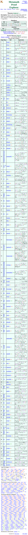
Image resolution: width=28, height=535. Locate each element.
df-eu (15, 496)
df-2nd (10, 512)
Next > (26, 2)
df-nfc (11, 498)
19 (4, 107)
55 (4, 275)
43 (4, 274)
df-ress (8, 522)
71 (4, 348)
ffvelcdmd (9, 289)
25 (4, 157)
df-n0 (19, 519)
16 (4, 98)
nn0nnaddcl (9, 338)
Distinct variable (7, 31)
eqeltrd (8, 330)
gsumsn (8, 300)
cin (20, 471)
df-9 (14, 519)
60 (4, 293)
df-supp (15, 512)
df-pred (16, 507)
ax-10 (9, 484)
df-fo (10, 509)
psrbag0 (8, 417)
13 (4, 151)
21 (4, 111)
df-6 (2, 519)
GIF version (25, 10)
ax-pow (15, 485)
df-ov (7, 511)
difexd (8, 171)
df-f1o (14, 509)
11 (3, 80)
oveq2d (8, 80)
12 (5, 165)
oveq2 (8, 48)
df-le (15, 516)
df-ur (16, 528)
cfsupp (21, 476)
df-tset (6, 524)
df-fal (18, 495)
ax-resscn (11, 486)
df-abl (6, 528)
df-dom (14, 514)
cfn (13, 476)
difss (8, 220)
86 (4, 406)
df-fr (16, 505)
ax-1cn (17, 486)
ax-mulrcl (21, 488)
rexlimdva (9, 371)
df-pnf (20, 515)
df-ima (11, 507)
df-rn (2, 507)
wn (8, 469)
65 (4, 316)
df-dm (23, 506)
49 (4, 230)
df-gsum (6, 525)
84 (4, 410)
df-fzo (16, 520)
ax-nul (10, 485)
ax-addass (9, 489)
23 (4, 117)
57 (4, 282)
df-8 (10, 519)
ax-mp (8, 229)
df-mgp (11, 528)
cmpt (2, 473)
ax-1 (22, 482)
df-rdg (11, 513)
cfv (10, 475)
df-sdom (19, 514)
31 (4, 145)
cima (16, 473)
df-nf (2, 496)
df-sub (20, 516)
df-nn (6, 518)
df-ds (16, 524)
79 (4, 413)
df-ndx (22, 521)
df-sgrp (7, 526)
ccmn (5, 480)
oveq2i (8, 439)
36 (4, 206)
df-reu (12, 499)
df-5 (23, 518)
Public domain (17, 533)
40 (4, 195)
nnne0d (8, 353)
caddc (12, 477)
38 (4, 273)
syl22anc (9, 265)
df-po (8, 505)
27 (4, 132)
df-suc (10, 508)
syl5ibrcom (9, 461)
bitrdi (8, 410)
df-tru (14, 495)
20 (4, 108)
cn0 (21, 477)
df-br (5, 503)
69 (4, 331)
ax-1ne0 (7, 490)
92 (4, 428)
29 (4, 138)
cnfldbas (9, 85)
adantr (8, 61)
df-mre (11, 525)
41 (4, 196)
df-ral (24, 498)
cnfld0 (8, 87)
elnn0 (8, 311)
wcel (7, 470)
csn (9, 472)
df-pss (2, 501)
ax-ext (22, 484)
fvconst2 (9, 399)
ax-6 (17, 483)
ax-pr (20, 485)
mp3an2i (9, 306)
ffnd (7, 105)
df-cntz (18, 527)
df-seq (21, 520)
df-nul (7, 501)
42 (4, 200)
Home (5, 9)
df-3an (9, 495)
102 (4, 465)
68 (4, 326)
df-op (6, 502)
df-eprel (2, 505)
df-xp (5, 506)
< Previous (24, 1)
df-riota (2, 511)
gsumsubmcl (10, 272)
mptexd (8, 206)
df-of (22, 511)
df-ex (23, 495)
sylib (8, 315)
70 (4, 347)
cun (16, 471)
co (20, 475)
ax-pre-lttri (13, 491)
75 (5, 367)
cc (2, 477)
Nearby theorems (24, 3)
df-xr (6, 516)
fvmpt (8, 58)
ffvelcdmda (9, 114)
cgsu (2, 479)
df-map (5, 514)
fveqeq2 (8, 458)
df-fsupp (6, 515)
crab (2, 471)
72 (4, 353)
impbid (8, 464)
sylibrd (8, 414)
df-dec (2, 520)
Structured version (24, 9)
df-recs (6, 513)
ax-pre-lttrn (20, 491)
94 (4, 454)
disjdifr (8, 135)
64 (4, 330)
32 (4, 148)
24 (4, 121)
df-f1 (6, 509)
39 (4, 194)
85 (4, 402)
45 (4, 214)
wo (23, 469)
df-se (20, 505)
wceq (2, 470)
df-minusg (7, 527)
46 (4, 263)
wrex (21, 470)
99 (4, 455)
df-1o (16, 513)
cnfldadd (9, 90)
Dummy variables (5, 37)
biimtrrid (9, 367)
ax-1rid (12, 490)
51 (4, 247)
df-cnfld (7, 529)
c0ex (8, 382)
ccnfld (17, 480)
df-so (12, 505)
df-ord (21, 507)
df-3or (5, 495)
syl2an (8, 195)
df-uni (11, 502)
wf (6, 475)
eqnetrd (8, 359)
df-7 (6, 519)
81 (4, 387)
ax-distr (21, 489)
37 (4, 179)
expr (8, 363)
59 (4, 289)
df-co (19, 506)
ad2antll (8, 322)
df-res (6, 507)
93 (4, 433)
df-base (2, 522)
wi (11, 469)
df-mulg (13, 527)
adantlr (8, 121)
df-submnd (18, 526)
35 (4, 358)
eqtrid (8, 452)
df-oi (11, 515)
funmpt (8, 210)
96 (4, 451)
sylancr (8, 448)
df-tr (19, 503)
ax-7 (21, 483)
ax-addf (16, 492)
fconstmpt (9, 435)
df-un (15, 500)
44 (4, 262)
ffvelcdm (9, 190)
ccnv (11, 473)
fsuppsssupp (9, 256)
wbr (20, 472)
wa (19, 469)
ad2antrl (8, 148)
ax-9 (4, 484)
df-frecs (20, 512)
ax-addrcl (9, 488)
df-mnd (12, 526)
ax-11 (13, 484)
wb (15, 469)
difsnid (8, 142)
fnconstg (9, 384)
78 (4, 379)
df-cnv (14, 506)
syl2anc (8, 347)
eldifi (8, 186)
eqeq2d (8, 402)
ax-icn (22, 486)
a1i (7, 138)
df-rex (2, 499)
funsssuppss (9, 239)
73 (4, 360)
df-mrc (17, 525)
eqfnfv (8, 391)
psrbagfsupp (9, 124)
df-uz (7, 520)
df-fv (19, 509)
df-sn (20, 501)
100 (4, 461)
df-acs (22, 525)
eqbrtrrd (8, 128)
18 (4, 155)
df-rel (10, 506)
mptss (8, 224)
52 (4, 249)
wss (2, 472)
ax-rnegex (18, 490)
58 (4, 304)
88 (4, 415)
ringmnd (9, 278)
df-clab (19, 496)
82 (4, 396)
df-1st (5, 512)
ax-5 (14, 483)
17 (4, 99)
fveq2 (8, 296)
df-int (15, 502)
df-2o (20, 513)
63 (4, 308)
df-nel (19, 498)
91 (4, 427)
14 (4, 152)
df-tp (2, 502)
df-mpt (15, 503)
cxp (7, 473)
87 (4, 411)
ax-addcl (3, 488)
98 (4, 452)
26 (4, 128)
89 (4, 464)
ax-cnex (5, 486)
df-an (21, 494)
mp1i (8, 98)
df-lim (5, 508)
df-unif (21, 524)
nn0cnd (8, 117)
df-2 (10, 518)
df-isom (23, 509)
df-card (15, 515)
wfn (2, 475)
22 (4, 156)
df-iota (14, 508)
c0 (5, 472)
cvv (7, 471)
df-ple (12, 524)
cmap (8, 476)
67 (4, 322)
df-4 (19, 518)
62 (4, 301)
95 (4, 439)
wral (17, 470)
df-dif (10, 500)
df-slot (17, 521)
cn (16, 477)
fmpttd (8, 200)
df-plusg (13, 522)
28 (4, 159)
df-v (20, 499)
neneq (8, 318)
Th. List (13, 9)
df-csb (6, 500)
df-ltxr (11, 516)
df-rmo (7, 499)
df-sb (6, 496)
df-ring (21, 528)
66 (4, 325)
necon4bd (9, 379)
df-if (11, 501)
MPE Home (9, 9)
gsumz (8, 443)
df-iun (20, 502)
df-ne (8, 45)
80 (4, 386)
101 (4, 462)
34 (4, 166)
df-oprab (12, 511)
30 (4, 160)
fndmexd (9, 107)
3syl (8, 432)
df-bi (18, 494)
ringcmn (8, 94)
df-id (23, 503)
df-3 (14, 518)
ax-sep (5, 485)
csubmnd (17, 479)
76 (4, 371)
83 (4, 397)
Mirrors (2, 9)
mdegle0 (15, 531)
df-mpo (17, 511)
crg (11, 480)
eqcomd (8, 145)
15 (4, 153)
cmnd (8, 479)
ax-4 (10, 483)
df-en (10, 514)
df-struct (7, 521)
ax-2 (25, 482)
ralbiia (8, 406)
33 (4, 161)
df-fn (24, 508)
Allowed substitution (9, 33)
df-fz (12, 520)
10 (4, 76)
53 (4, 266)
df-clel (6, 498)
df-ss (23, 500)
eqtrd (8, 455)
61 (4, 307)
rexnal (8, 42)
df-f (2, 509)
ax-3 (2, 483)
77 (5, 375)
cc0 (6, 477)
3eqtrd (8, 166)
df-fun (19, 508)
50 (4, 246)
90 (4, 432)
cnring (8, 92)
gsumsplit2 (9, 156)
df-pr (24, 501)
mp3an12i (9, 247)
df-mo (11, 496)
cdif (11, 471)
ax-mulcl (15, 488)
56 (4, 345)
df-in (19, 500)
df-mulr (19, 522)
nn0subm (9, 175)
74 (4, 363)
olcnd (8, 326)
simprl (8, 284)
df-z (23, 519)
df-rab (16, 499)
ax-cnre (7, 491)
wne (12, 470)
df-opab (9, 503)
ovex (8, 55)
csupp (2, 476)
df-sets (12, 521)
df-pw (15, 501)
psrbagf (8, 69)
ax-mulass (15, 489)
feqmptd (8, 72)
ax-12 (17, 484)
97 (4, 449)
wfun (22, 473)
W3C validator (25, 533)
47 (4, 245)
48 (4, 228)
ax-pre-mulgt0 (10, 492)
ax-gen (5, 483)
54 (4, 267)
